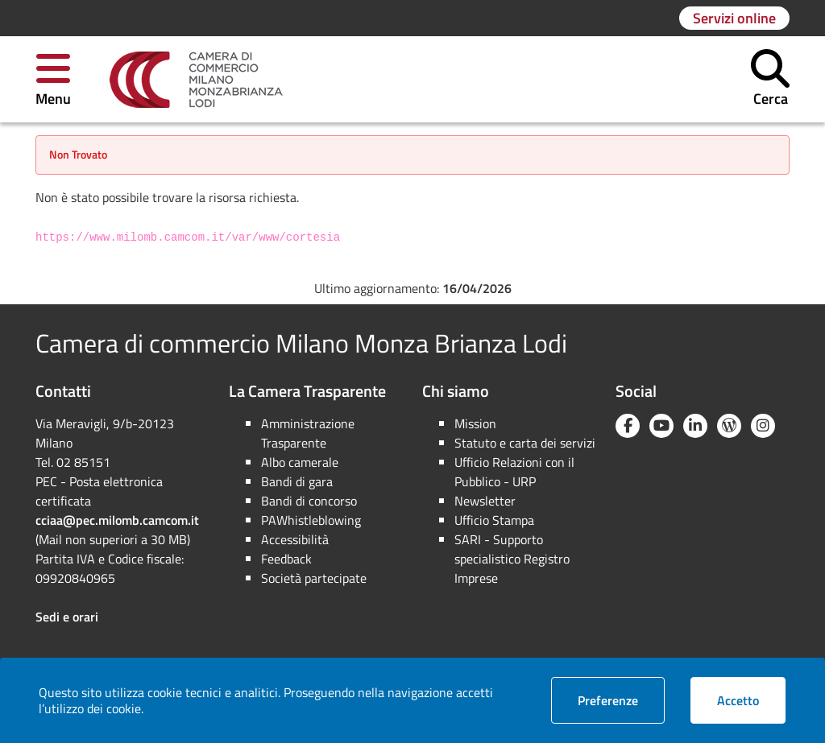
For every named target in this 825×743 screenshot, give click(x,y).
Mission (475, 423)
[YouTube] (661, 426)
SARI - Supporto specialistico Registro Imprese (512, 559)
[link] (196, 80)
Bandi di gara (297, 481)
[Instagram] (763, 426)
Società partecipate (314, 578)
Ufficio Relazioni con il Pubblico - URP (514, 471)
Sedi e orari (66, 616)
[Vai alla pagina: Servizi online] (734, 18)
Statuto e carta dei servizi (524, 442)
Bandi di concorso (309, 500)
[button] (53, 79)
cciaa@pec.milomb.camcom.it (117, 520)
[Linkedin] (695, 426)
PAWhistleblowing (311, 520)
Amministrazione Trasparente (307, 433)
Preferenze (621, 700)
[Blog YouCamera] (729, 426)
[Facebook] (628, 426)
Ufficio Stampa (494, 520)
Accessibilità (295, 539)
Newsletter (485, 500)
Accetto (751, 700)
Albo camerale (299, 462)
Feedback (286, 558)
